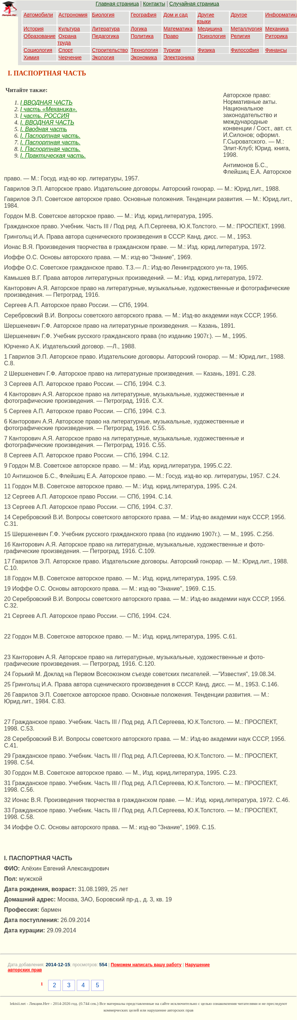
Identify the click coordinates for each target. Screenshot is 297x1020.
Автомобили (38, 15)
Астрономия (72, 15)
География (144, 15)
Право (171, 36)
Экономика (144, 57)
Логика (139, 29)
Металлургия (246, 29)
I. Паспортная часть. (50, 136)
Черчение (70, 57)
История (33, 29)
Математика (178, 29)
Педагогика (105, 36)
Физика (206, 50)
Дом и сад (176, 15)
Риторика (276, 36)
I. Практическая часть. (53, 155)
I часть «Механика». (48, 109)
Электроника (179, 57)
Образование (40, 36)
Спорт (65, 50)
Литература (105, 29)
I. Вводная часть (43, 129)
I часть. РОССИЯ (44, 116)
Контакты (154, 4)
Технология (144, 50)
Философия (245, 50)
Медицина (210, 29)
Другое (239, 15)
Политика (142, 36)
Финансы (276, 50)
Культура (69, 29)
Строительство (110, 50)
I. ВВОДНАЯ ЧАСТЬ (47, 122)
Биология (103, 15)
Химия (31, 57)
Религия (240, 36)
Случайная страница (194, 4)
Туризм (172, 50)
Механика (277, 29)
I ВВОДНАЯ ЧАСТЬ (46, 102)
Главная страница (117, 4)
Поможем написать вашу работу (146, 964)
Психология (212, 36)
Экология (103, 57)
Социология (38, 50)
